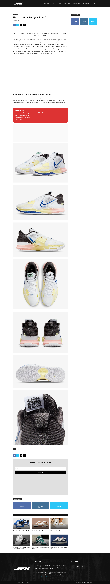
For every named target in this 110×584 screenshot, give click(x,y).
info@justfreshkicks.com (45, 577)
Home (14, 10)
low (19, 448)
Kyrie (18, 10)
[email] (40, 468)
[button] (94, 3)
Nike (17, 14)
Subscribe (40, 472)
